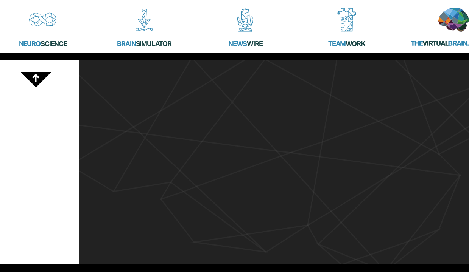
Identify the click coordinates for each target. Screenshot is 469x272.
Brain (144, 43)
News (245, 43)
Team (346, 43)
